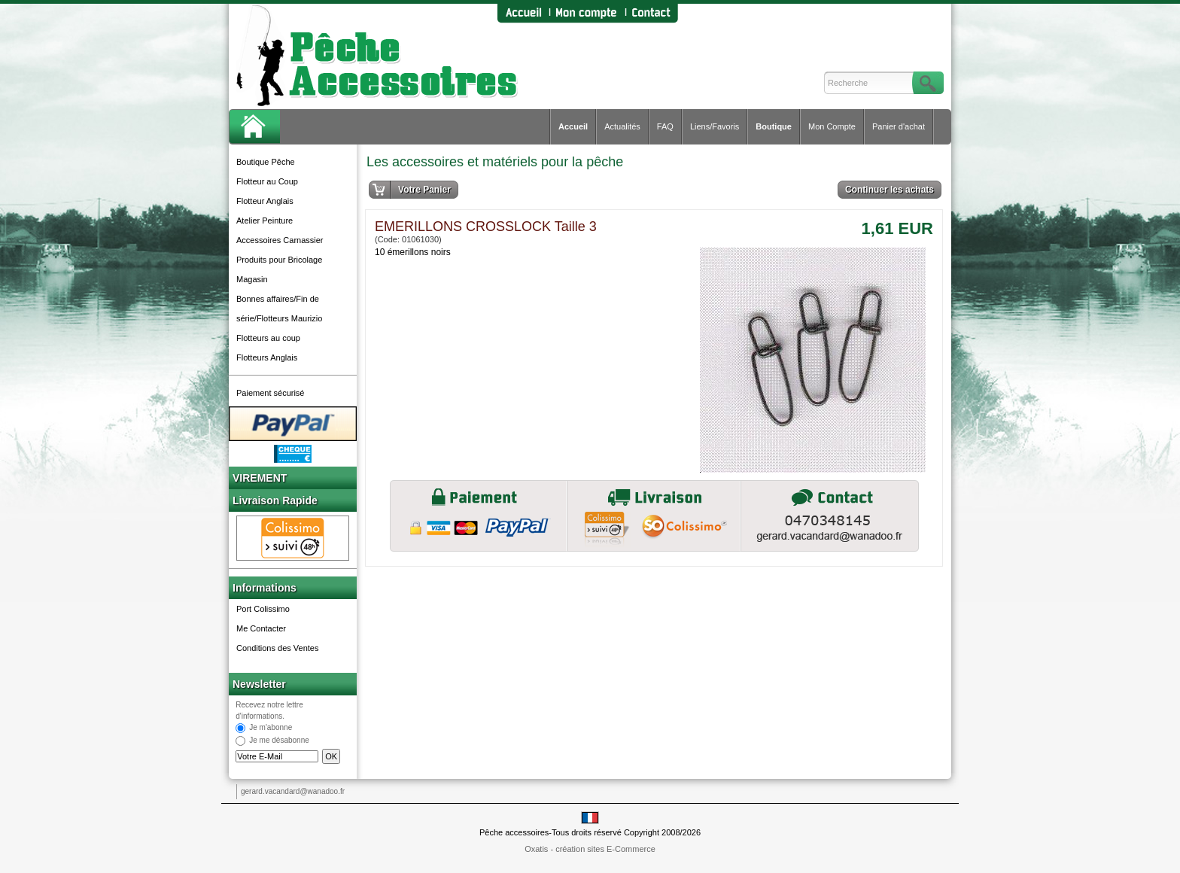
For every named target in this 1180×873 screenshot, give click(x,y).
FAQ (665, 126)
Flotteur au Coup (267, 181)
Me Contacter (261, 628)
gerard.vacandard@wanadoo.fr (293, 791)
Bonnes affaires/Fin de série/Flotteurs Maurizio (279, 308)
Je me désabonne (279, 741)
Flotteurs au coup (268, 337)
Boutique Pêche (265, 161)
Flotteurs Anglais (266, 357)
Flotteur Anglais (264, 200)
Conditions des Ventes (277, 647)
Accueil (573, 126)
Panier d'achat (898, 126)
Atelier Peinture (264, 220)
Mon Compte (832, 126)
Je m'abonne (270, 728)
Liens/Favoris (714, 126)
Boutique (774, 126)
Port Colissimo (263, 608)
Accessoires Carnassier (280, 240)
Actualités (622, 126)
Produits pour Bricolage (279, 259)
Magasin (252, 279)
